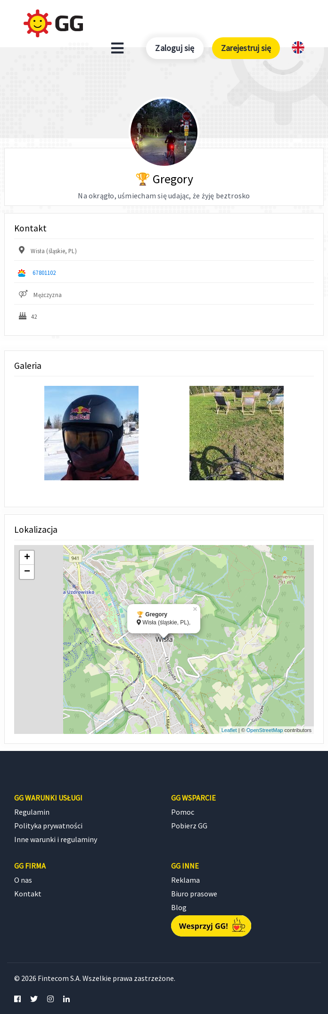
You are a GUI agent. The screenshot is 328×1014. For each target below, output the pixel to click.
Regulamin (31, 812)
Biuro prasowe (194, 893)
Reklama (185, 880)
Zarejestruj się (246, 48)
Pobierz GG (189, 825)
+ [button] (27, 558)
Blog (179, 907)
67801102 (44, 272)
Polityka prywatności (48, 825)
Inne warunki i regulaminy (55, 839)
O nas (23, 880)
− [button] (27, 572)
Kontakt (27, 893)
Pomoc (182, 812)
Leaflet (229, 730)
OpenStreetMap (264, 730)
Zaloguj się (174, 48)
